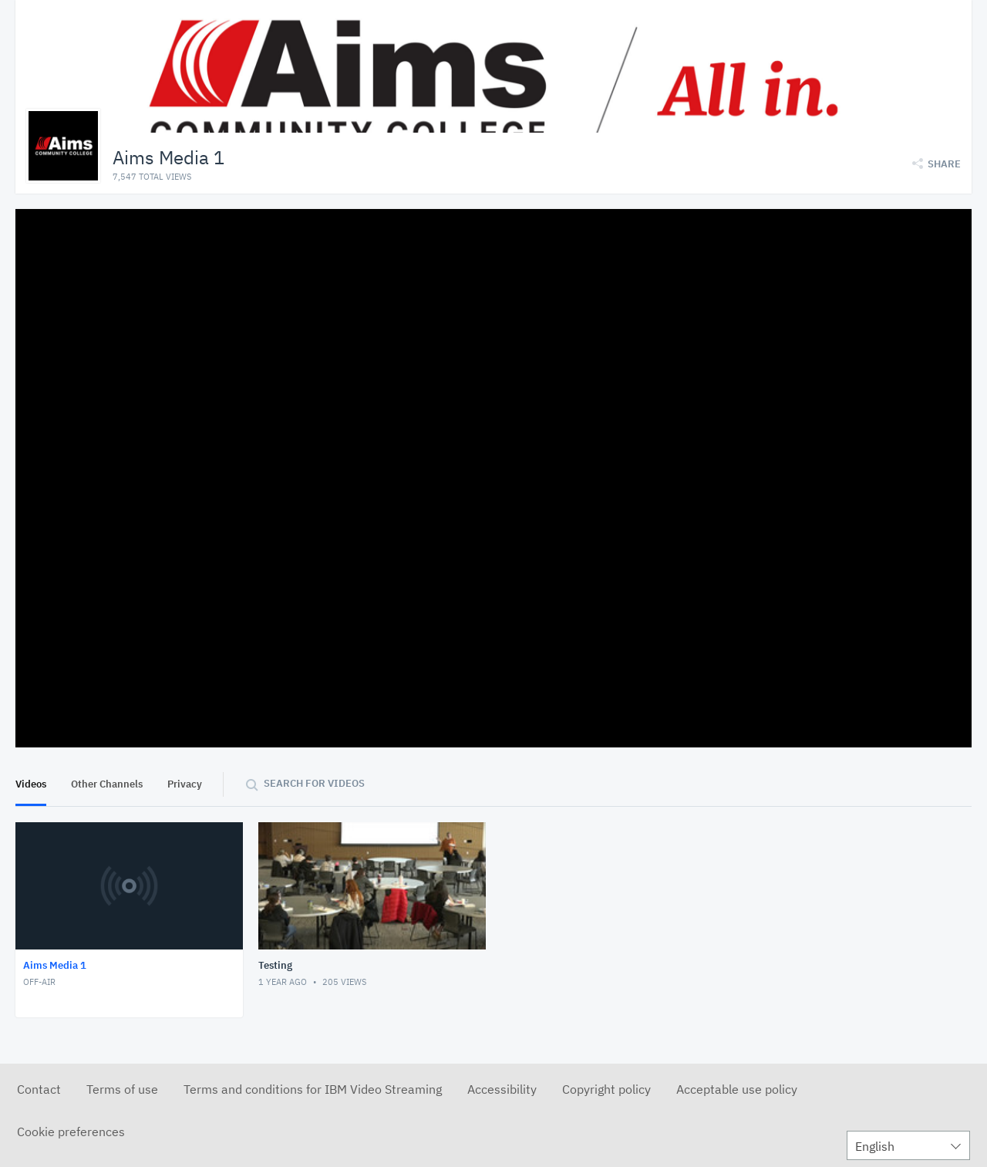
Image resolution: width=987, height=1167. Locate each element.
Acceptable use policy (736, 1089)
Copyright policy (606, 1089)
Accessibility (502, 1089)
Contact (39, 1089)
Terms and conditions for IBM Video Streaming (313, 1089)
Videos (30, 784)
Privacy (184, 784)
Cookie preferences (71, 1131)
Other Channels (107, 784)
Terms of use (122, 1089)
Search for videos (314, 783)
